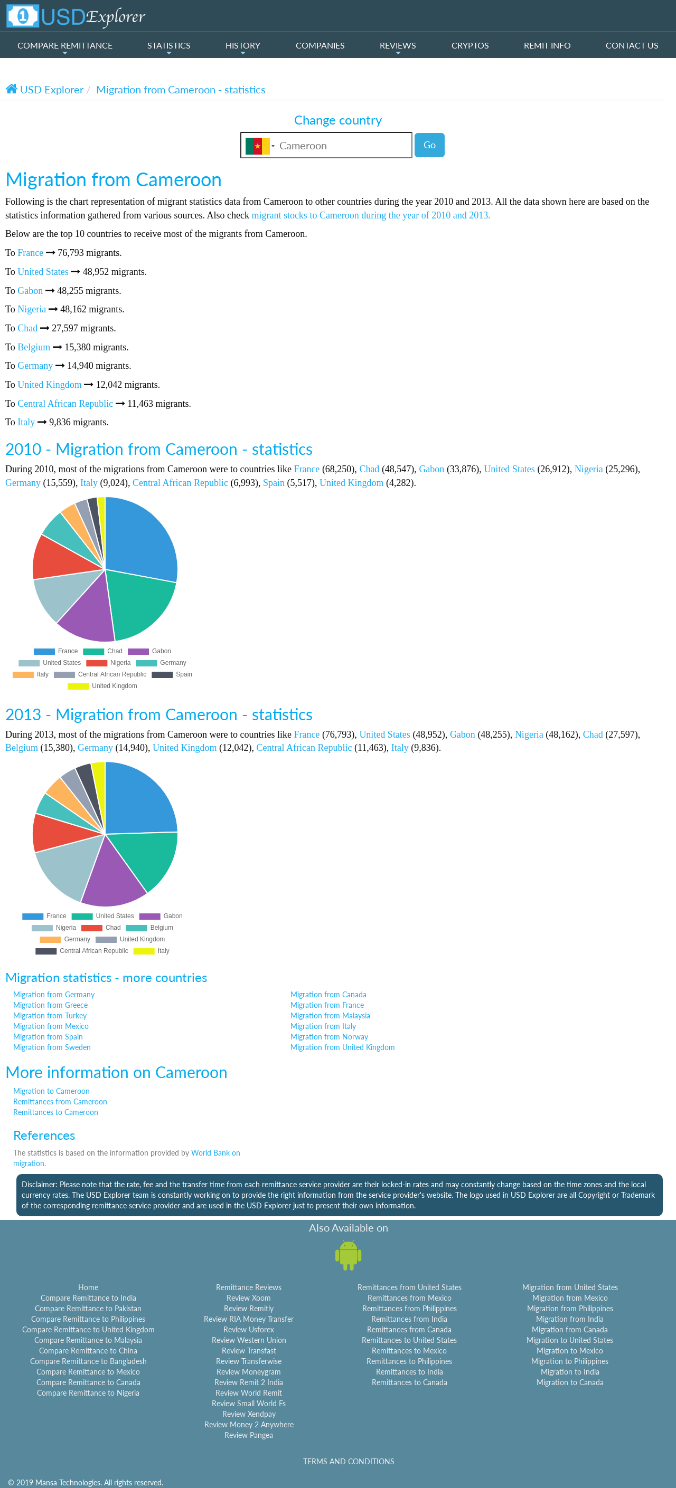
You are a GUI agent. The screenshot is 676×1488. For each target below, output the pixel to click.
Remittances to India (409, 1371)
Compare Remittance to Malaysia (88, 1340)
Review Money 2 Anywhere (249, 1424)
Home (88, 1287)
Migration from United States (570, 1287)
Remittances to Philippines (409, 1361)
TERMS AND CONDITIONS (349, 1461)
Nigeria (31, 309)
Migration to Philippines (569, 1361)
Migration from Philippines (570, 1308)
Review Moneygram (249, 1371)
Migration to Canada (570, 1382)
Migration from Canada (328, 994)
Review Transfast (249, 1350)
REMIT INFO (547, 45)
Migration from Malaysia (330, 1015)
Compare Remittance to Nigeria (88, 1392)
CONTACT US (632, 45)
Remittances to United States (409, 1340)
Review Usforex (248, 1329)
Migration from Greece (50, 1004)
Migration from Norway (329, 1036)
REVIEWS (398, 48)
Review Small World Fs (249, 1403)
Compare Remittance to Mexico (88, 1371)
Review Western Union (249, 1340)
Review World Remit (248, 1392)
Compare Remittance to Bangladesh (88, 1361)
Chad (27, 328)
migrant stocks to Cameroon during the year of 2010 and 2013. (370, 215)
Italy (26, 422)
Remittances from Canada (409, 1329)
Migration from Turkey (50, 1015)
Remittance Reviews (248, 1287)
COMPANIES (320, 45)
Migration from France (327, 1004)
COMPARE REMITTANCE (64, 48)
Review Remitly (249, 1308)
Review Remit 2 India (248, 1382)
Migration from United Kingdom (342, 1047)
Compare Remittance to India (88, 1297)
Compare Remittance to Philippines (88, 1318)
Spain (274, 483)
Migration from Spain (48, 1036)
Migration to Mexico (570, 1350)
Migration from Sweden (52, 1047)
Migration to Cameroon (51, 1090)
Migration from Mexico (51, 1026)
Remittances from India (409, 1318)
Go (430, 144)
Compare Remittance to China (88, 1350)
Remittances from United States (410, 1287)
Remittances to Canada (409, 1382)
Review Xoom (249, 1297)
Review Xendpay (249, 1413)
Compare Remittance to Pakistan (88, 1308)
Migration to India (570, 1371)
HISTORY (243, 48)
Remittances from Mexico (410, 1297)
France (30, 252)
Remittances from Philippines (409, 1308)
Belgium (33, 347)
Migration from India (570, 1318)
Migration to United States (570, 1340)
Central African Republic (65, 403)
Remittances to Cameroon (55, 1112)
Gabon (30, 290)
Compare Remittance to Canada (88, 1382)
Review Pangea (248, 1434)
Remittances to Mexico (409, 1350)
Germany (35, 365)
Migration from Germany (54, 994)
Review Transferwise (248, 1361)
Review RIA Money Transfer (249, 1318)
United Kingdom (49, 384)
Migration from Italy (323, 1026)
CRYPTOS (470, 45)
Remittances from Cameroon (60, 1101)
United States (43, 271)
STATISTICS (169, 48)
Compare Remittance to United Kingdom (88, 1329)
